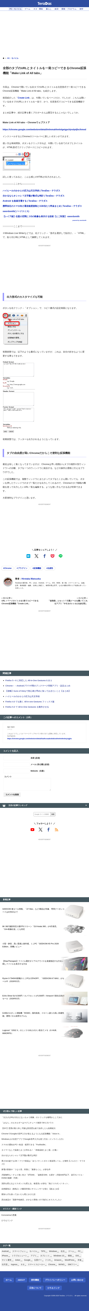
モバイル (34, 1251)
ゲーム (27, 9)
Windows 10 (60, 1256)
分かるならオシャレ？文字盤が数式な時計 (19, 1155)
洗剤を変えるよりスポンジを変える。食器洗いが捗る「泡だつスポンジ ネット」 (35, 1183)
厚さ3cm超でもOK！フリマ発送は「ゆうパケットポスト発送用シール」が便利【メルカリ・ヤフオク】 (43, 1162)
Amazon (58, 1260)
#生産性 (49, 568)
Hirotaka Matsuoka (31, 579)
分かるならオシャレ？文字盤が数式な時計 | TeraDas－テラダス (33, 196)
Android (6, 1251)
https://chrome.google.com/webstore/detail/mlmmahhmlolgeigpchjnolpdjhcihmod (44, 129)
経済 (56, 9)
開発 (71, 1256)
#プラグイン (22, 568)
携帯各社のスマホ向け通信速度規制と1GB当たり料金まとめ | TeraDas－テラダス (42, 206)
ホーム (9, 1280)
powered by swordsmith (79, 220)
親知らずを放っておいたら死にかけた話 (18, 1194)
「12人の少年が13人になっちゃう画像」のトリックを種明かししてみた (31, 1117)
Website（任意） (38, 771)
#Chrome (7, 568)
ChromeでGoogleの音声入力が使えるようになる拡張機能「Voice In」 (31, 1134)
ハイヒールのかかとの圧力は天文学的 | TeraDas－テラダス (31, 190)
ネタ (23, 1264)
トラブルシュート (20, 1256)
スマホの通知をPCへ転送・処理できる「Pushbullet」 (24, 1145)
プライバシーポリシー (55, 1280)
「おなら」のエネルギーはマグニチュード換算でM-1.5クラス (27, 1123)
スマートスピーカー (37, 1264)
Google (28, 1260)
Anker (18, 1260)
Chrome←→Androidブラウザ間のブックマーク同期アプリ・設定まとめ (37, 686)
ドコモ (48, 1260)
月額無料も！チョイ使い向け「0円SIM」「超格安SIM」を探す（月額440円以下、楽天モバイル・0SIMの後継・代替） (42, 1176)
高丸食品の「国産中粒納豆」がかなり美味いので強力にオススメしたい (31, 1200)
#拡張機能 (36, 568)
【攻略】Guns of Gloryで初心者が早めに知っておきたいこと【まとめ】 (38, 691)
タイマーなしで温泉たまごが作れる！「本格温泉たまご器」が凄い (29, 1150)
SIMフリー (73, 1264)
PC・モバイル (16, 9)
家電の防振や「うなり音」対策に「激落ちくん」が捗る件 (25, 1169)
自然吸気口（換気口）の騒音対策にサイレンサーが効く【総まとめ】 (30, 1189)
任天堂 (5, 1264)
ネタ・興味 (38, 9)
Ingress (15, 1264)
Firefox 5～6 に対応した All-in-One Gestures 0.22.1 (28, 680)
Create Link (23, 98)
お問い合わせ (77, 1280)
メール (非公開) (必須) (40, 764)
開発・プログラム (69, 9)
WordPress (70, 1260)
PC (80, 1251)
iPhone (6, 1256)
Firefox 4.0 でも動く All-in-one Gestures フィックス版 (29, 701)
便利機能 (35, 1280)
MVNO (62, 1264)
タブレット (46, 1256)
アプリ (35, 1256)
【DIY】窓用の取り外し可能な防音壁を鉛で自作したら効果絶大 (28, 1128)
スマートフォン (20, 1251)
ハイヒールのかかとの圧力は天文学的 (22, 696)
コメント (8, 776)
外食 (80, 1260)
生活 (64, 1251)
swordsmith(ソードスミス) (16, 211)
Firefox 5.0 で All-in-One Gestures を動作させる (27, 707)
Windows (54, 1251)
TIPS (44, 1251)
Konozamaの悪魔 (8, 1215)
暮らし (49, 9)
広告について (35, 1288)
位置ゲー (38, 1260)
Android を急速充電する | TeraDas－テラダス (25, 201)
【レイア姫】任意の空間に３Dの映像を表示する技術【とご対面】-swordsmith (41, 216)
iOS (78, 1256)
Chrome (52, 1264)
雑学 (81, 9)
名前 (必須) (35, 758)
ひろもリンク (7, 1220)
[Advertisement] (44, 32)
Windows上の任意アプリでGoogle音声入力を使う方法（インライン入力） (33, 1139)
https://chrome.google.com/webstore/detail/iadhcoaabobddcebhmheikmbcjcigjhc (39, 739)
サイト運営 (7, 1260)
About (21, 1280)
